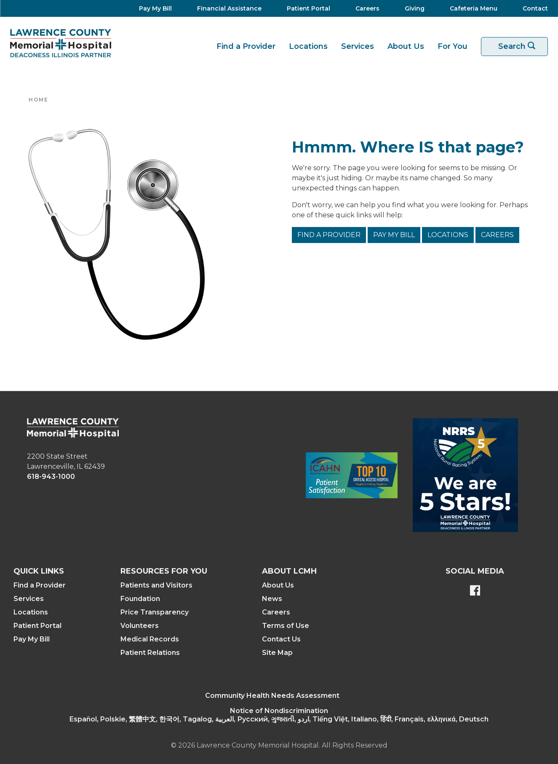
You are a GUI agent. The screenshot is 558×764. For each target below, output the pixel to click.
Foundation (140, 599)
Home (38, 99)
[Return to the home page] (60, 43)
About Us (405, 46)
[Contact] (531, 8)
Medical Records (149, 639)
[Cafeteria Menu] (471, 8)
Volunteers (139, 626)
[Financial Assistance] (227, 8)
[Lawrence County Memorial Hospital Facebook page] (475, 591)
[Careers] (365, 8)
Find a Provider (245, 46)
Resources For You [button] (163, 571)
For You (452, 46)
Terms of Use (285, 626)
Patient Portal (37, 626)
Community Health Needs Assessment (272, 696)
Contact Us (281, 639)
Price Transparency (154, 612)
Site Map (277, 653)
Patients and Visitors (156, 585)
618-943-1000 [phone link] (51, 477)
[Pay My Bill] (153, 8)
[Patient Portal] (306, 8)
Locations (308, 46)
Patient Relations (150, 653)
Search (519, 46)
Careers (497, 235)
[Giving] (412, 8)
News (272, 599)
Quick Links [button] (38, 571)
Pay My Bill (394, 235)
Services (357, 46)
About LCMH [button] (289, 571)
